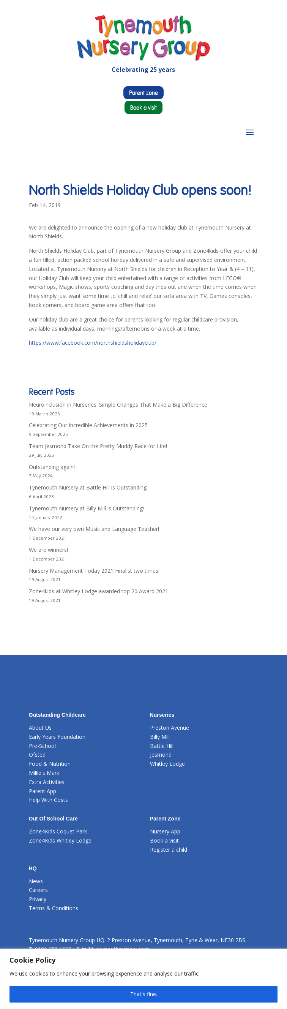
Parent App (42, 791)
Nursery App (165, 831)
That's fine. (143, 994)
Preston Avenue (169, 727)
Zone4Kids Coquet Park (58, 831)
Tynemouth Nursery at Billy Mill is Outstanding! (86, 508)
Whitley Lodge (167, 763)
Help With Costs (48, 799)
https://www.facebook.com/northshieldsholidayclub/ (92, 342)
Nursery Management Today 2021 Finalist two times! (94, 570)
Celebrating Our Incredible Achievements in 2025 (88, 425)
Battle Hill (161, 745)
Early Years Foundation (57, 736)
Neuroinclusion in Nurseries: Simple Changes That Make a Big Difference (118, 404)
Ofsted (37, 754)
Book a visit (143, 107)
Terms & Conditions (53, 908)
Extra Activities (47, 782)
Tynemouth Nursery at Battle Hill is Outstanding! (88, 487)
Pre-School (42, 745)
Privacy (37, 899)
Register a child (168, 849)
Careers (38, 889)
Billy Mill (160, 736)
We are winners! (48, 549)
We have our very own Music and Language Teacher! (94, 528)
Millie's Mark (44, 772)
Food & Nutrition (50, 763)
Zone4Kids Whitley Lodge (60, 840)
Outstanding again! (52, 466)
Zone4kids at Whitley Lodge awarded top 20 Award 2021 (98, 591)
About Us (40, 727)
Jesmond (161, 754)
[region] (143, 979)
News (36, 881)
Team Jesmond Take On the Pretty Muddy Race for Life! (98, 446)
